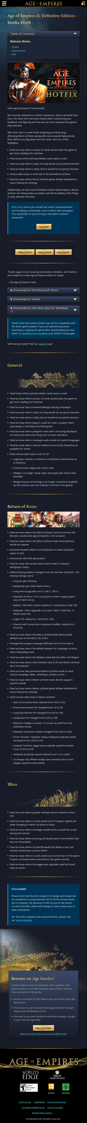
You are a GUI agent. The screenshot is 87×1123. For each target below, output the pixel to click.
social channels (24, 920)
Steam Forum (45, 252)
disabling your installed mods (37, 333)
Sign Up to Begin (43, 1028)
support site (45, 344)
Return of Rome (18, 50)
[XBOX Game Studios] (57, 1074)
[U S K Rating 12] (66, 1086)
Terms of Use (24, 1102)
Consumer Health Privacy (33, 1107)
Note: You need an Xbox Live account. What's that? (43, 1033)
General (15, 47)
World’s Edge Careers (42, 1112)
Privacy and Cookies (56, 1102)
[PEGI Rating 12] (51, 1086)
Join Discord (63, 252)
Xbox (14, 54)
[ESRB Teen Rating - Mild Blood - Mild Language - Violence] (29, 1087)
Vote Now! (44, 226)
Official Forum (24, 252)
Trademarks (39, 1102)
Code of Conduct (55, 1107)
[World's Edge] (30, 1074)
